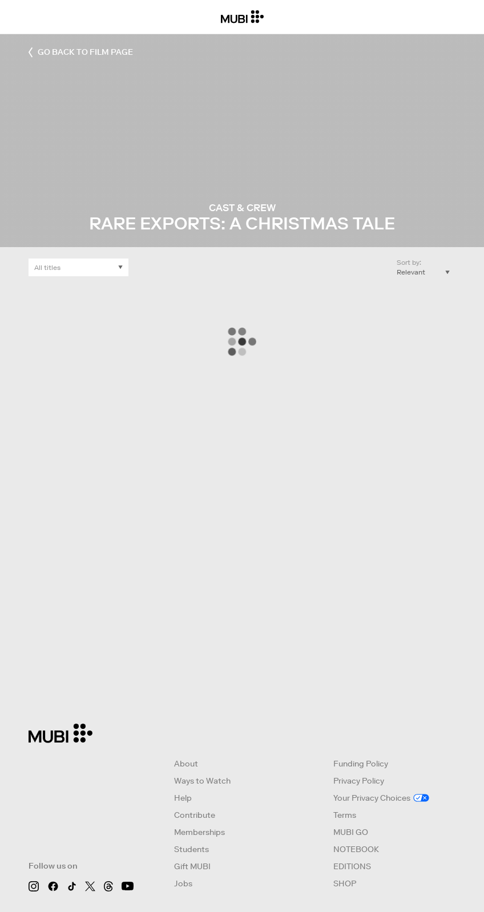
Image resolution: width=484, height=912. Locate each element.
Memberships (199, 832)
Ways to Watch (202, 781)
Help (183, 798)
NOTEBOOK (356, 849)
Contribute (194, 815)
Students (191, 849)
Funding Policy (360, 763)
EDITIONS (352, 866)
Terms (344, 815)
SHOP (344, 883)
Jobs (183, 883)
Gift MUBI (192, 866)
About (186, 763)
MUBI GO (350, 832)
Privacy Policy (358, 781)
